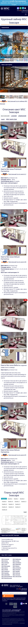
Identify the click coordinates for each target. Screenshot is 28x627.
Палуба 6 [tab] (10, 498)
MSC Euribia (16, 561)
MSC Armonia (5, 559)
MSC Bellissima (17, 559)
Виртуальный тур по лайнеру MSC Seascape (13, 102)
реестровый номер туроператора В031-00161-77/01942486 (11, 610)
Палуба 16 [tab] (4, 507)
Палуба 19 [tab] (17, 507)
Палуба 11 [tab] (17, 501)
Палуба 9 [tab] (4, 501)
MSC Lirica (4, 564)
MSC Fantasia (5, 562)
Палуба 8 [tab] (22, 498)
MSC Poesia (5, 569)
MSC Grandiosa (17, 562)
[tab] (5, 116)
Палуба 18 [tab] (11, 507)
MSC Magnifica (17, 564)
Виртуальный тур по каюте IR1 (17, 455)
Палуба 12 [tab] (23, 501)
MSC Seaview (5, 573)
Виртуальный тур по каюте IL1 (17, 174)
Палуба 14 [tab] (11, 504)
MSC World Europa (7, 578)
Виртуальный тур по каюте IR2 (17, 262)
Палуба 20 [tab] (4, 509)
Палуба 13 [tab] (4, 504)
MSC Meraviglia (6, 566)
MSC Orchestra (17, 568)
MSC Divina (5, 561)
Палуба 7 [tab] (16, 498)
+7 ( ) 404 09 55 (22, 10)
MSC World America (7, 576)
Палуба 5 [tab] (4, 498)
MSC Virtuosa (16, 574)
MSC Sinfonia (16, 573)
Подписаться (8, 596)
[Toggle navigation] (26, 14)
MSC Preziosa (16, 569)
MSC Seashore (5, 571)
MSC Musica (16, 566)
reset (25, 512)
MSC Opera (5, 568)
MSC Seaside (16, 571)
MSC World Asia (17, 576)
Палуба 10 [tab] (10, 501)
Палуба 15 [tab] (17, 504)
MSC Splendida (6, 574)
